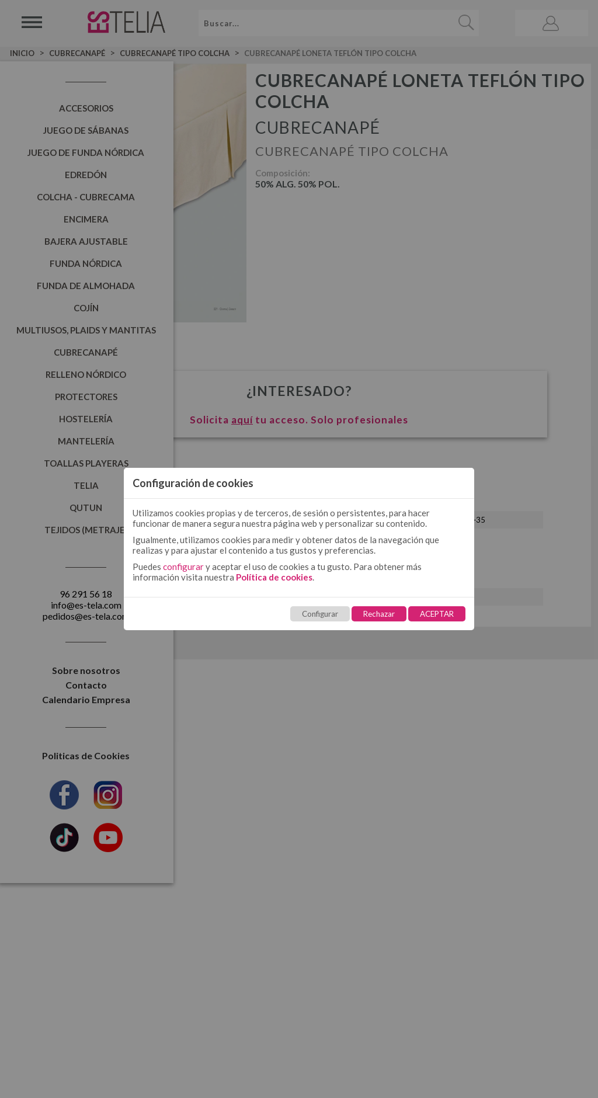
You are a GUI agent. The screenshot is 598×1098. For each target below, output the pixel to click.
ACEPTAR (437, 614)
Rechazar (379, 614)
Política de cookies (274, 577)
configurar (183, 566)
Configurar (320, 614)
